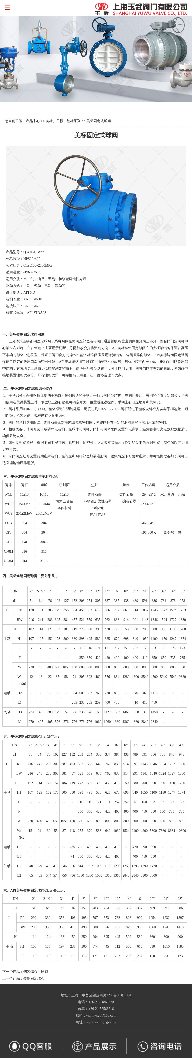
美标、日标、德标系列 (63, 121)
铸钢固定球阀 (34, 978)
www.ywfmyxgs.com (101, 1022)
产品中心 (33, 121)
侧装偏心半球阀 (36, 972)
